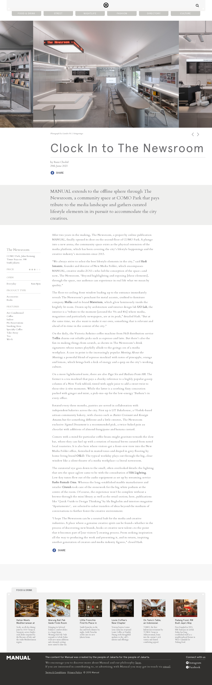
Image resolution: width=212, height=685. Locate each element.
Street (58, 13)
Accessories (12, 296)
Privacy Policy (74, 672)
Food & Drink (26, 13)
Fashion (122, 13)
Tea (8, 336)
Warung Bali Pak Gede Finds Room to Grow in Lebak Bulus (57, 624)
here (138, 662)
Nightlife (90, 13)
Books (10, 300)
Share (60, 172)
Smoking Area (14, 326)
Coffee (10, 316)
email (166, 666)
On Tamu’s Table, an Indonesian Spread (152, 623)
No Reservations (15, 322)
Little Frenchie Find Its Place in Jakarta (88, 623)
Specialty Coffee (15, 329)
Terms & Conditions (55, 672)
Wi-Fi (10, 339)
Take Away (12, 332)
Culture (185, 13)
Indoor (10, 319)
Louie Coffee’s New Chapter (119, 621)
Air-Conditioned (15, 312)
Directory (153, 13)
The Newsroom (18, 250)
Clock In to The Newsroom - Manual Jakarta (106, 5)
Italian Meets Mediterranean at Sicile (25, 623)
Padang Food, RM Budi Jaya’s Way (184, 621)
